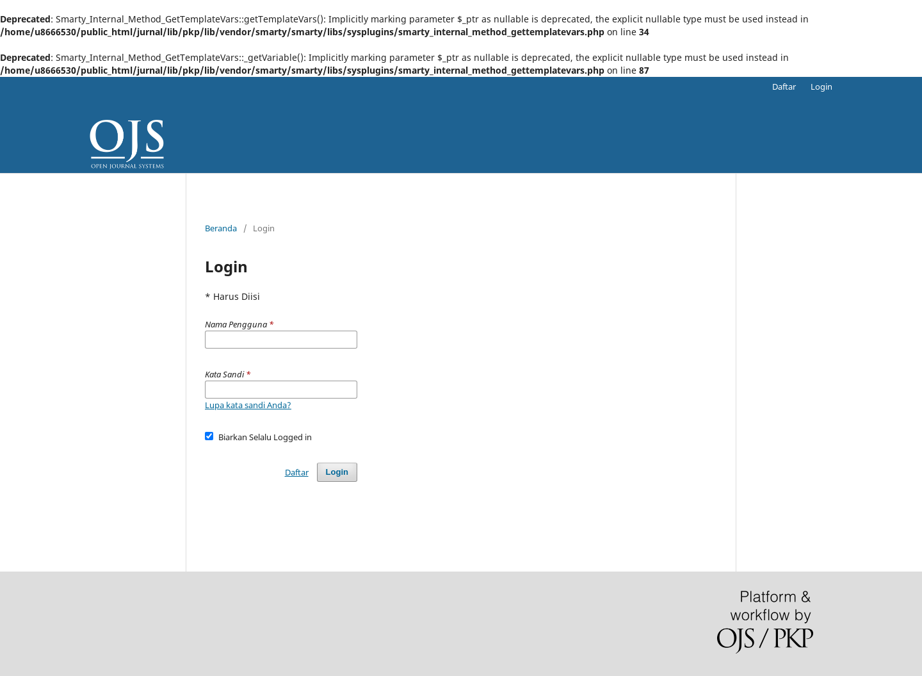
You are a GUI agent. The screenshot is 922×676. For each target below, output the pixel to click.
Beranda (221, 228)
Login (821, 86)
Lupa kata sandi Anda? (248, 405)
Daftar (784, 86)
